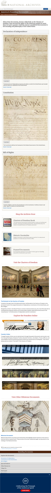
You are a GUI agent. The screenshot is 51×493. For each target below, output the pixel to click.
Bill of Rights (4, 461)
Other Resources (5, 466)
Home (2, 14)
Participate (4, 470)
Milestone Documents (7, 435)
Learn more (25, 490)
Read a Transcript (7, 208)
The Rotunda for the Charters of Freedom (12, 301)
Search (45, 9)
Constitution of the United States (9, 459)
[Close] (49, 475)
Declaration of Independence (8, 458)
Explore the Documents (7, 455)
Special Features (5, 463)
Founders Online (5, 334)
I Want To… (4, 468)
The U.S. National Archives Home (20, 4)
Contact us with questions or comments (9, 448)
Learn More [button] (6, 81)
